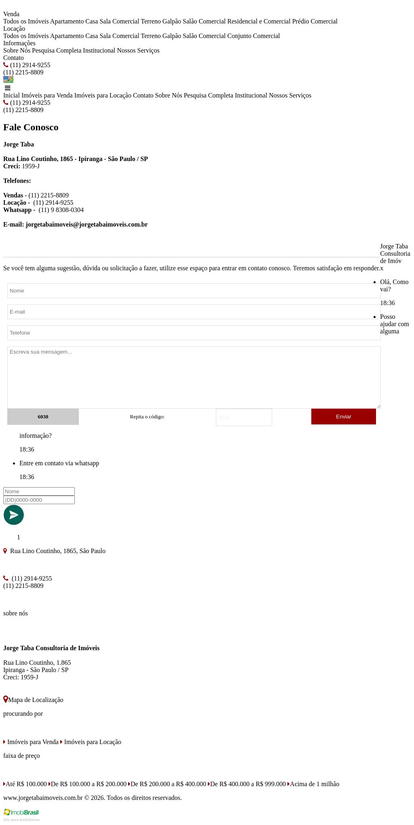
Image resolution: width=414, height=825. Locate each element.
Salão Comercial (204, 21)
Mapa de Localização (33, 699)
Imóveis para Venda (47, 95)
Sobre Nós (16, 50)
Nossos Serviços (138, 50)
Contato (13, 57)
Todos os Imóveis (26, 21)
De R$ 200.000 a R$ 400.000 (167, 783)
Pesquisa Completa (56, 50)
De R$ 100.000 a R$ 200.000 (88, 783)
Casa (91, 21)
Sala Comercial (119, 21)
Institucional (99, 50)
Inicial (11, 95)
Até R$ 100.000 (25, 783)
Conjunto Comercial (253, 35)
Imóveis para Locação (102, 95)
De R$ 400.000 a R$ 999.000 (247, 783)
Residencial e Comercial (258, 21)
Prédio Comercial (315, 21)
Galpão (172, 21)
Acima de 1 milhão (313, 783)
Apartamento (67, 21)
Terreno (151, 21)
